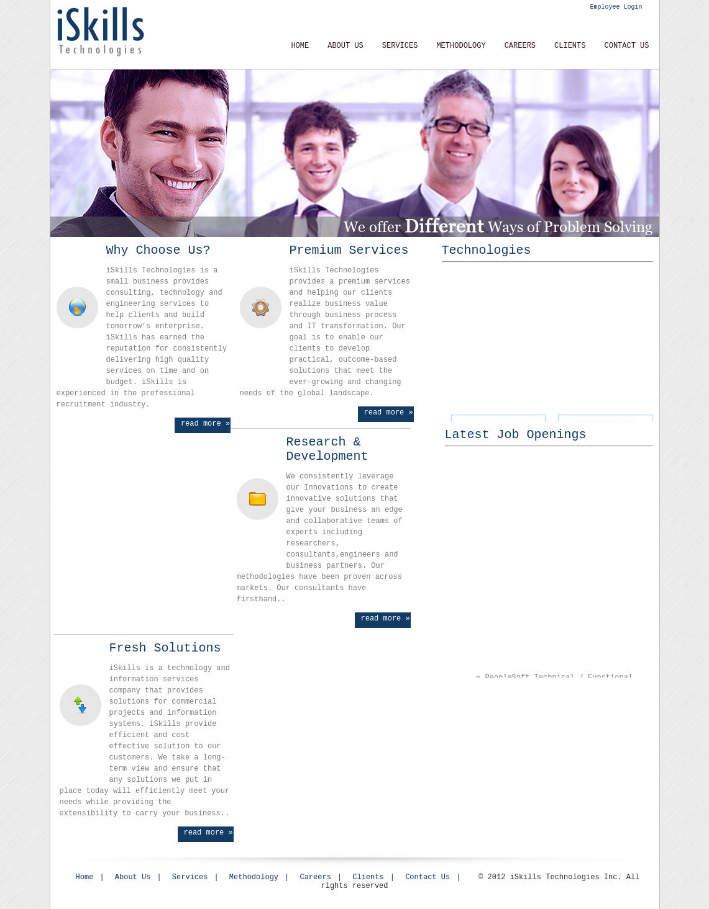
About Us (345, 46)
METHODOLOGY (460, 46)
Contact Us (626, 46)
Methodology (253, 877)
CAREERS (520, 46)
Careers (315, 877)
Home (300, 46)
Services (400, 46)
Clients (569, 46)
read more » (205, 423)
